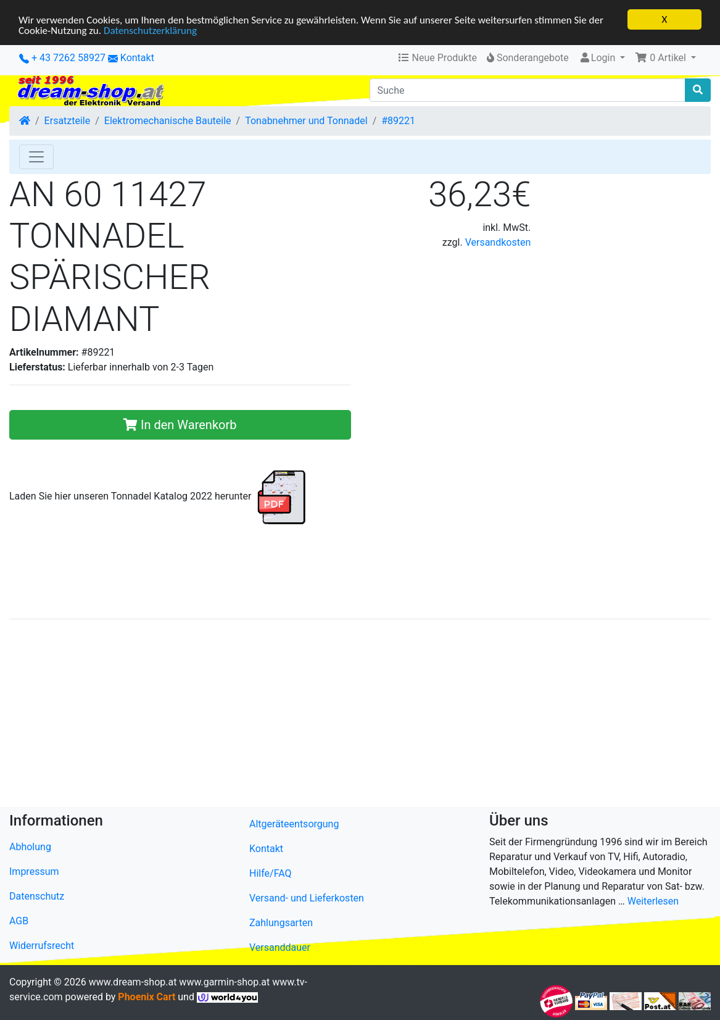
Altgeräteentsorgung (294, 824)
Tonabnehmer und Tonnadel (306, 121)
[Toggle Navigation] (36, 156)
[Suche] (528, 90)
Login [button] (598, 58)
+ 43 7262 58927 (62, 58)
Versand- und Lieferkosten (306, 898)
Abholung (30, 846)
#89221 (398, 121)
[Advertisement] (360, 715)
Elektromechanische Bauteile (167, 121)
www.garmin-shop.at (224, 982)
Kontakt (137, 58)
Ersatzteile (67, 121)
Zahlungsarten (281, 923)
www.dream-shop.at (133, 982)
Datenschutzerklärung (150, 29)
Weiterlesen (653, 900)
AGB (18, 920)
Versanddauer (279, 947)
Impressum (34, 871)
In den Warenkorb (179, 424)
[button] (665, 58)
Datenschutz (36, 895)
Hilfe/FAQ (270, 873)
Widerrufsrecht (41, 945)
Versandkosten (498, 242)
